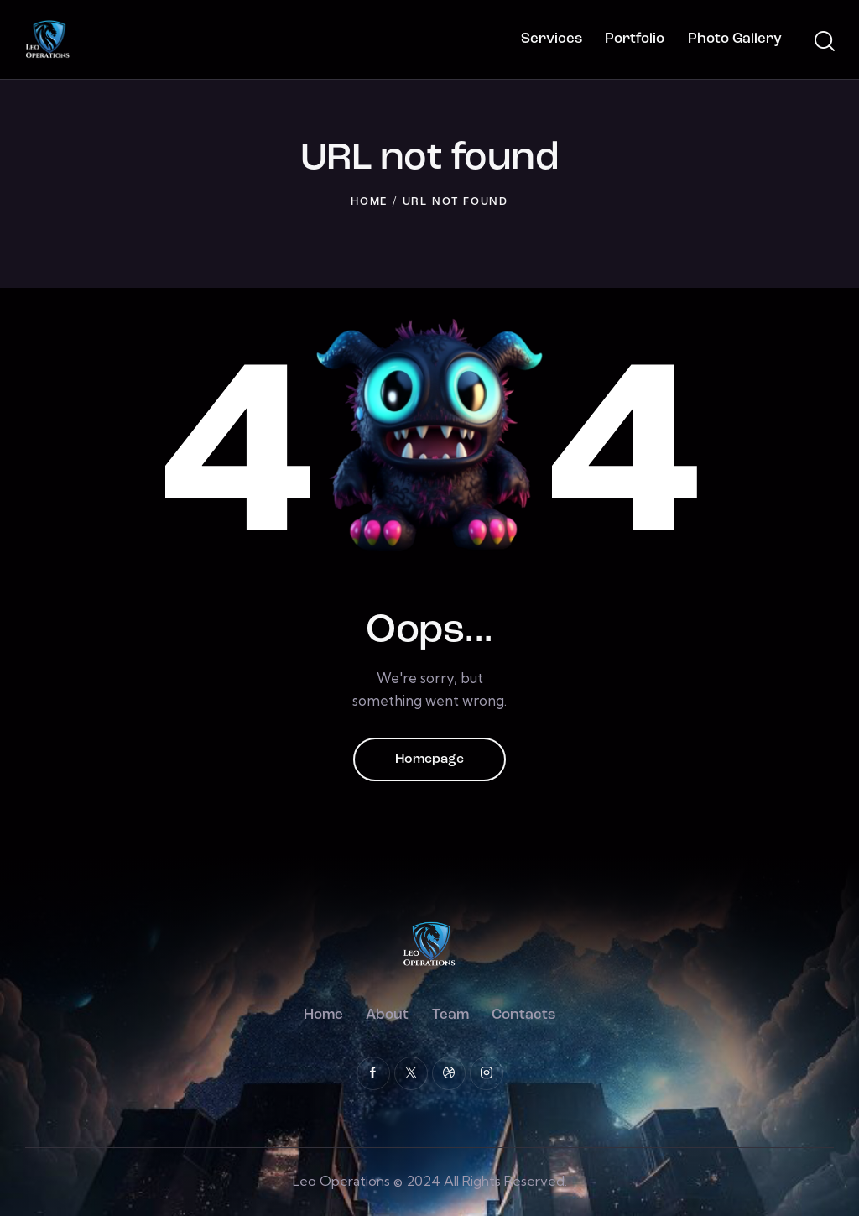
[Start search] (823, 42)
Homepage (429, 759)
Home (369, 201)
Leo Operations (341, 1180)
